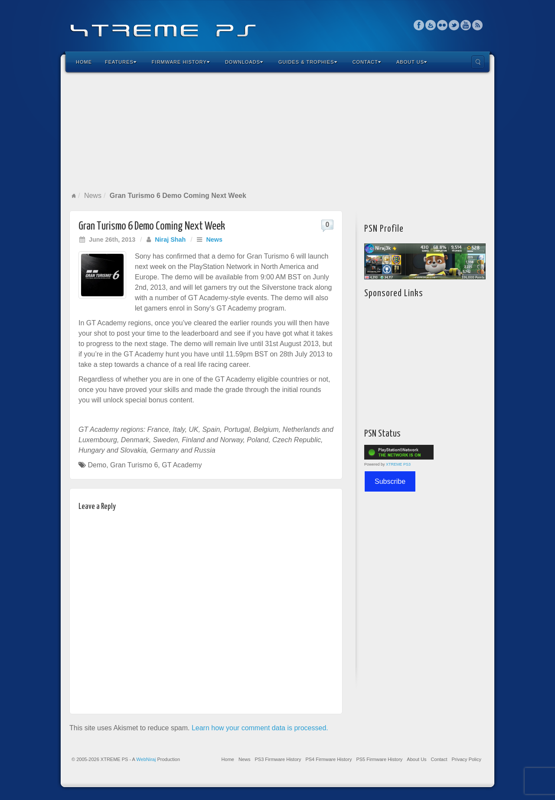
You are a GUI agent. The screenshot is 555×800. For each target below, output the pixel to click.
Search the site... (477, 61)
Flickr (442, 25)
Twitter (454, 25)
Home (84, 62)
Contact (367, 62)
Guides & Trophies (307, 62)
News (92, 195)
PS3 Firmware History (278, 759)
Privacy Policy (466, 759)
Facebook (419, 25)
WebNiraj (146, 759)
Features (121, 62)
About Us (411, 62)
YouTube (465, 25)
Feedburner (430, 25)
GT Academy (182, 465)
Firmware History (181, 62)
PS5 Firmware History (379, 759)
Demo (97, 465)
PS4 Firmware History (328, 759)
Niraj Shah (170, 239)
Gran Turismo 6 (134, 465)
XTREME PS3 (398, 464)
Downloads (244, 62)
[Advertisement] (277, 131)
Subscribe (390, 481)
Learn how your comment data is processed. (260, 728)
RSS (477, 25)
